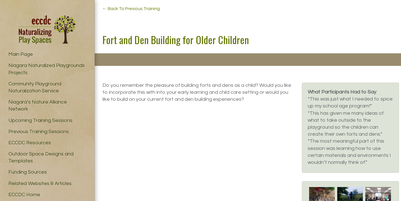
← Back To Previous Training (131, 8)
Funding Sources (27, 172)
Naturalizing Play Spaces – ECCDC (47, 29)
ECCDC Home (24, 194)
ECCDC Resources (29, 142)
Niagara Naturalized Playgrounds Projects (46, 69)
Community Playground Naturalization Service (34, 87)
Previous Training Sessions (38, 131)
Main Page (20, 54)
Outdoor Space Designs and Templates (41, 157)
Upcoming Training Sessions (40, 120)
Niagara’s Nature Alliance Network (37, 105)
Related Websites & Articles (40, 183)
